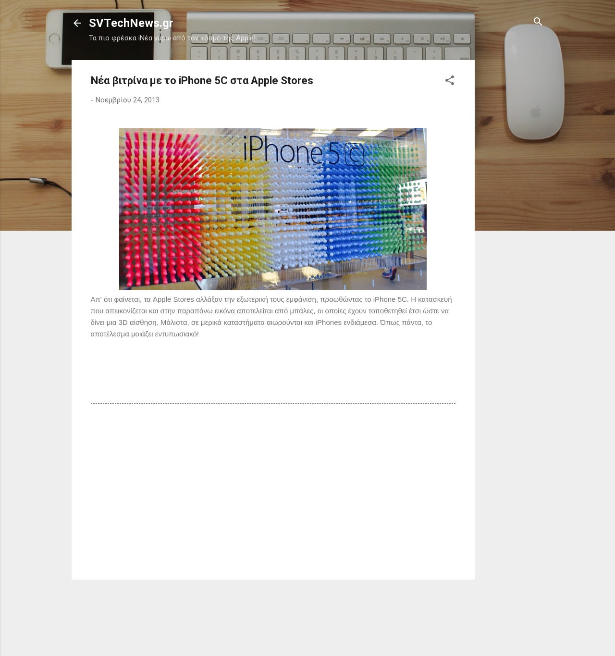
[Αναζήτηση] (538, 22)
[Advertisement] (513, 204)
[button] (449, 80)
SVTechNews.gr (131, 23)
